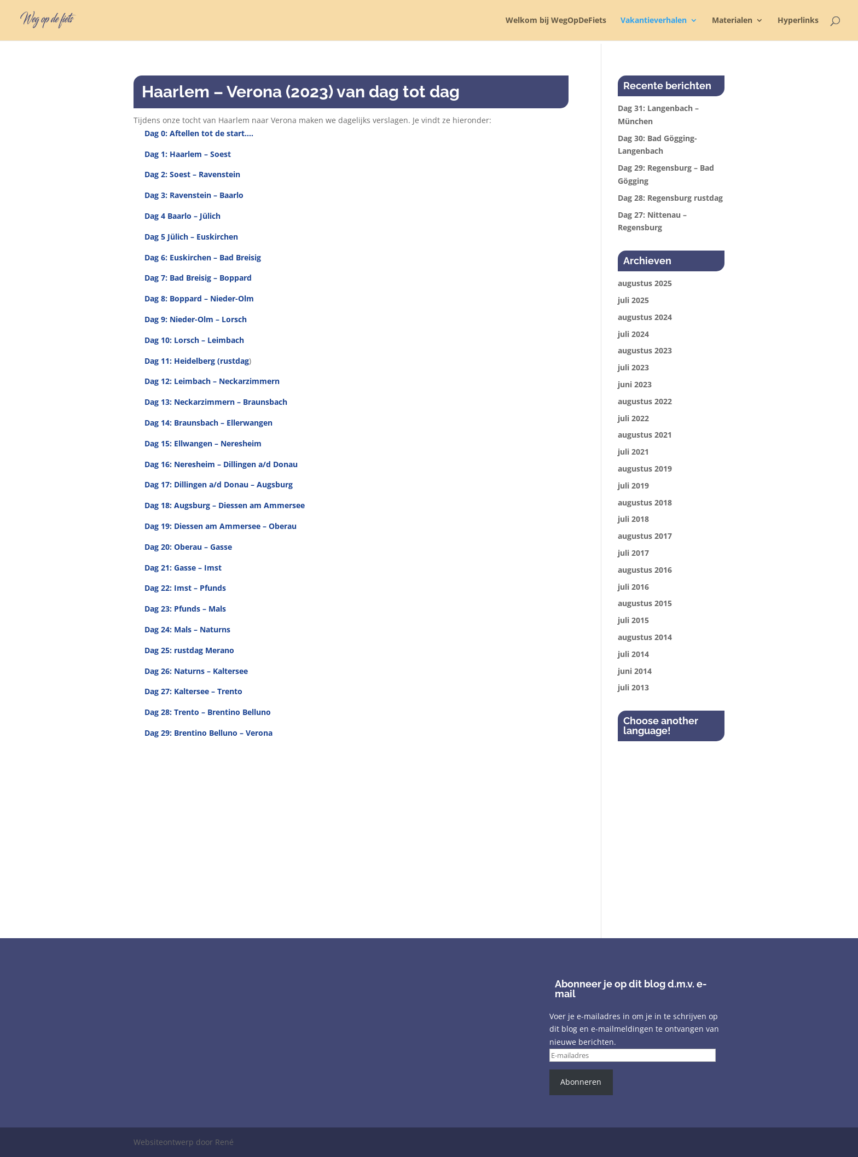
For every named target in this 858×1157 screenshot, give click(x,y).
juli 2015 (633, 620)
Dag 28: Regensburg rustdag (670, 198)
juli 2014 (633, 654)
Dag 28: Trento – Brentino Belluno (207, 712)
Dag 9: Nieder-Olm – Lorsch (195, 319)
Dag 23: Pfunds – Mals (185, 608)
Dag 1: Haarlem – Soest (187, 154)
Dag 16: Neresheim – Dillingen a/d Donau (221, 464)
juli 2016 (633, 587)
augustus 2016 (645, 570)
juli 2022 (633, 418)
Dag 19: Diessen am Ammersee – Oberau (220, 526)
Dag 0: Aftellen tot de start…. (198, 133)
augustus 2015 (645, 603)
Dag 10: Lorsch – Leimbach (194, 340)
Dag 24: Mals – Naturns (187, 629)
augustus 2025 (645, 283)
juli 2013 (633, 687)
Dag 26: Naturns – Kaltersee (196, 671)
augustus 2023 (645, 350)
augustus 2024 (645, 317)
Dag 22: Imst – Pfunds (185, 588)
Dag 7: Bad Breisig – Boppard (198, 277)
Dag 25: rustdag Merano (189, 650)
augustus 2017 (645, 536)
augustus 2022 (645, 401)
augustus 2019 (645, 468)
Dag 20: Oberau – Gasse (188, 547)
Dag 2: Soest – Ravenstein (192, 174)
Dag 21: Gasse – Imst (183, 567)
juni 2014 (635, 671)
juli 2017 (633, 553)
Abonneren (580, 1082)
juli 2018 (633, 519)
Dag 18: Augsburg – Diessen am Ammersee (224, 505)
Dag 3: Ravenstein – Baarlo (194, 195)
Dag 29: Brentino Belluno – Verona (208, 733)
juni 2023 (635, 384)
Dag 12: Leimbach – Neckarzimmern (212, 381)
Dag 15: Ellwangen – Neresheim (203, 443)
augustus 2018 (645, 502)
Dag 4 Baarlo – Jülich (182, 216)
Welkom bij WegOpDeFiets (556, 20)
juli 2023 (633, 367)
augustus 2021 (645, 434)
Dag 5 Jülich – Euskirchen (191, 236)
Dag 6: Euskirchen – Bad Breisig (202, 257)
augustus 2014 (645, 637)
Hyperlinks (798, 20)
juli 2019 (633, 485)
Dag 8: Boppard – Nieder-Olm (199, 298)
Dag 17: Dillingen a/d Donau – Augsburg (218, 484)
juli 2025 (633, 300)
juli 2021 (633, 451)
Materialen (732, 20)
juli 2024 (633, 334)
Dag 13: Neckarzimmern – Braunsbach (215, 402)
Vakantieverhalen (654, 20)
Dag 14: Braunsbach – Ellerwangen (208, 422)
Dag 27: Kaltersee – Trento (193, 691)
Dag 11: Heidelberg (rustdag (196, 361)
